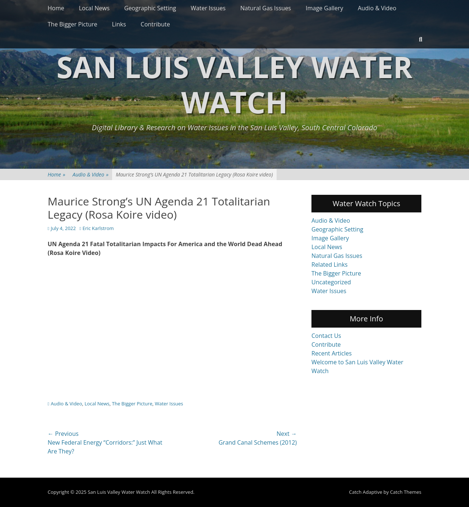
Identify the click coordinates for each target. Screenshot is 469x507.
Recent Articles (331, 353)
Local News (94, 8)
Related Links (329, 264)
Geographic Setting (150, 8)
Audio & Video (377, 8)
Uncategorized (331, 282)
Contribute (155, 24)
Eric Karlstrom (98, 228)
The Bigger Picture (72, 24)
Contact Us (326, 336)
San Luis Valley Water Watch (234, 84)
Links (119, 24)
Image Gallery (324, 8)
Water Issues (208, 8)
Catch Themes (405, 492)
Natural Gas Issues (265, 8)
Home (56, 8)
